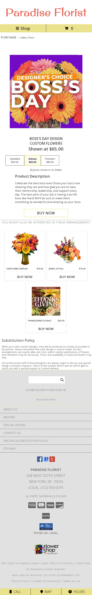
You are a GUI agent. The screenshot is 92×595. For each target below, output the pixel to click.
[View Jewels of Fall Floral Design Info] (67, 249)
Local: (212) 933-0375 (46, 487)
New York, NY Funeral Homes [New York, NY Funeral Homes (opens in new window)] (20, 563)
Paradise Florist (46, 12)
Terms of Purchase (47, 581)
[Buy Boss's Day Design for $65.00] (46, 213)
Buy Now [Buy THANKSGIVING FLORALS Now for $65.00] (46, 329)
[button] (46, 526)
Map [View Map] (46, 591)
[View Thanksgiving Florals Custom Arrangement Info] (46, 301)
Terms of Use (72, 581)
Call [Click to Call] (15, 591)
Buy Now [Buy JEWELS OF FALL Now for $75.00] (67, 277)
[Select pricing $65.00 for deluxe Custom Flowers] (32, 160)
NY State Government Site (62, 575)
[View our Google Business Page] (46, 461)
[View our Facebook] (40, 461)
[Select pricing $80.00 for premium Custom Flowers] (50, 160)
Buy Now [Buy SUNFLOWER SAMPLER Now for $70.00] (24, 277)
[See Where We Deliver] (46, 399)
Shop (23, 28)
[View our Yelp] (52, 461)
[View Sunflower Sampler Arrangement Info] (25, 249)
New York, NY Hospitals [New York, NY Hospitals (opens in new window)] (59, 563)
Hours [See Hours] (76, 591)
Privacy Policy (21, 581)
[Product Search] (46, 380)
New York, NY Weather (27, 575)
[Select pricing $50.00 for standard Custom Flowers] (15, 160)
